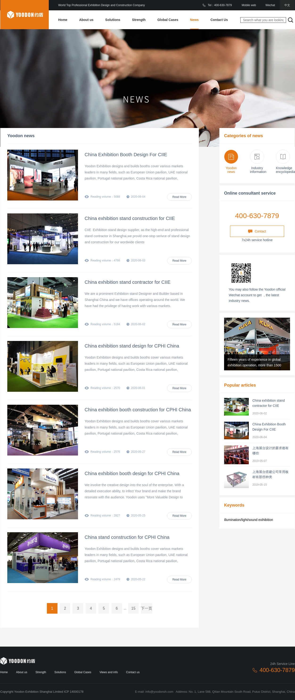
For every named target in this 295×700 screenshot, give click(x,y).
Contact (257, 231)
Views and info (108, 672)
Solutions (112, 20)
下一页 (146, 608)
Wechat (270, 5)
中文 (287, 5)
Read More (179, 197)
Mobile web (249, 5)
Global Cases (167, 20)
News (194, 20)
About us (86, 20)
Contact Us (219, 20)
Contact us (132, 672)
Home (62, 20)
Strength (139, 20)
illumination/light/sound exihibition (248, 520)
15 (133, 608)
